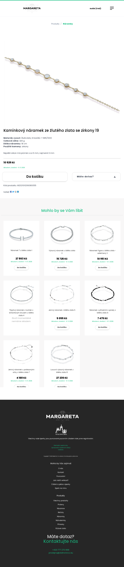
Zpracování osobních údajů (60, 448)
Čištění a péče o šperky (60, 484)
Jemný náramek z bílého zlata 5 (62, 310)
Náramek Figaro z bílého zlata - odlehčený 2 (102, 251)
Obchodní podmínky (61, 445)
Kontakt (61, 472)
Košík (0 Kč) (95, 8)
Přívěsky (60, 524)
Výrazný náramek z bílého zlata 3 (62, 251)
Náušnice (61, 508)
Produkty (55, 23)
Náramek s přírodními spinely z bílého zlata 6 (102, 311)
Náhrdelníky (61, 520)
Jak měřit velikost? (60, 480)
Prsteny (61, 504)
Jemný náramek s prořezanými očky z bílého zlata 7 (21, 370)
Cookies (60, 450)
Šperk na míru (61, 488)
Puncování (61, 476)
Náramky (68, 23)
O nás (60, 468)
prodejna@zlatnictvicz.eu (61, 552)
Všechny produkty (60, 500)
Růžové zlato (61, 528)
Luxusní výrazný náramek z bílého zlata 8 (62, 370)
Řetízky (61, 512)
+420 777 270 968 (60, 549)
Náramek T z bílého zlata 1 (21, 250)
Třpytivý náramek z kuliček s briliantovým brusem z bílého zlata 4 (21, 313)
